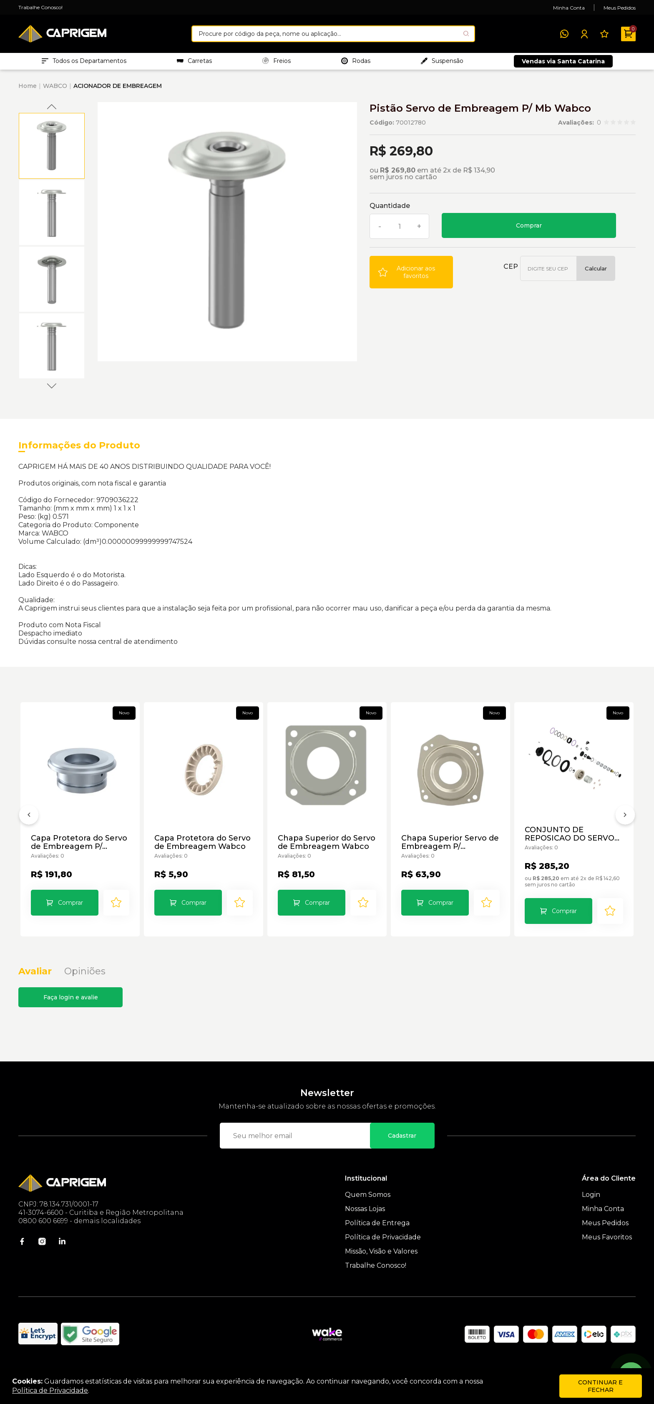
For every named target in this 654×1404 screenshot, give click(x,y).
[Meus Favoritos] (604, 34)
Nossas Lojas (365, 1222)
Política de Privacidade (383, 1250)
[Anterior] (28, 824)
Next (51, 389)
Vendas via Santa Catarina (563, 63)
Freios (276, 63)
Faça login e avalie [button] (70, 1010)
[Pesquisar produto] (466, 33)
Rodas (355, 63)
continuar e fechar (600, 1386)
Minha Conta (569, 8)
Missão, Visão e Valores (381, 1264)
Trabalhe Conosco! (40, 7)
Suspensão (442, 63)
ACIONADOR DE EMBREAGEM (117, 90)
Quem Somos (367, 1207)
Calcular (596, 272)
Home (27, 90)
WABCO (55, 90)
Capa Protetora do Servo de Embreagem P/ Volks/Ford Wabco (80, 846)
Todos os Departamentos (84, 63)
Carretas (194, 63)
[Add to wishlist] (411, 276)
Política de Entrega (377, 1236)
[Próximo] (625, 824)
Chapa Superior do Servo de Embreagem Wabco (322, 846)
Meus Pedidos (620, 8)
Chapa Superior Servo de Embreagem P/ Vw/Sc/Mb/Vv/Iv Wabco (447, 846)
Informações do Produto (79, 449)
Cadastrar (402, 1148)
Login (591, 1207)
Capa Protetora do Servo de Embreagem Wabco (203, 846)
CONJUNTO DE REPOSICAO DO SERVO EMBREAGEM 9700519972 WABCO (570, 838)
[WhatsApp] (564, 34)
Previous (51, 110)
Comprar (529, 229)
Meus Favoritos (607, 1250)
